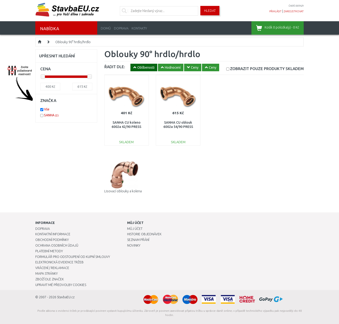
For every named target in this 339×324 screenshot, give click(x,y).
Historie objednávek (144, 234)
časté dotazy (296, 5)
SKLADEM (267, 68)
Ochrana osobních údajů (56, 245)
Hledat (210, 11)
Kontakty (139, 28)
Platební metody (49, 251)
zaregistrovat (294, 11)
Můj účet (134, 229)
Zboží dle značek (49, 279)
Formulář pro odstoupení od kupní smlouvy (72, 257)
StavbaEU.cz (66, 297)
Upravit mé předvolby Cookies (60, 285)
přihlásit (275, 11)
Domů (106, 28)
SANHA (51, 115)
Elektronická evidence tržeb (59, 262)
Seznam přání (138, 240)
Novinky (133, 245)
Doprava (121, 28)
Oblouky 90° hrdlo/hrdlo (73, 42)
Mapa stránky (46, 273)
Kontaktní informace (52, 234)
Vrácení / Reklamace (52, 268)
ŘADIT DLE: (114, 66)
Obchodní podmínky (52, 240)
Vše (46, 109)
